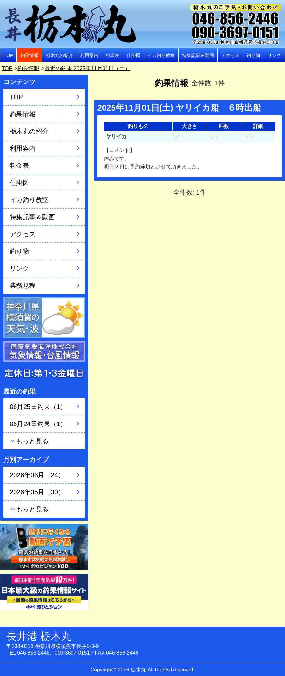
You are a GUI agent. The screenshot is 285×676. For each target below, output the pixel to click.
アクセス (230, 55)
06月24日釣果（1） (38, 423)
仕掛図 (133, 55)
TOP (8, 55)
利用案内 (89, 55)
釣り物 (253, 55)
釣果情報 (29, 55)
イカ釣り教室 (161, 55)
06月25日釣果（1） (38, 406)
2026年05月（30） (37, 492)
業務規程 (23, 285)
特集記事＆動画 (198, 55)
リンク (274, 55)
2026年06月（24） (37, 474)
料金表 (112, 55)
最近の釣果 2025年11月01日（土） (92, 68)
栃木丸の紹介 (59, 55)
